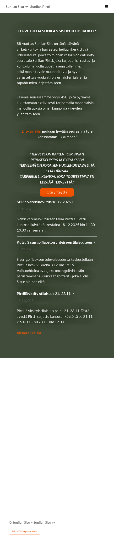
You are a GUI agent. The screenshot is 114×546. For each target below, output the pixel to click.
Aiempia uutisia (29, 333)
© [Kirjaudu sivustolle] (10, 522)
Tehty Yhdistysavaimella (24, 531)
